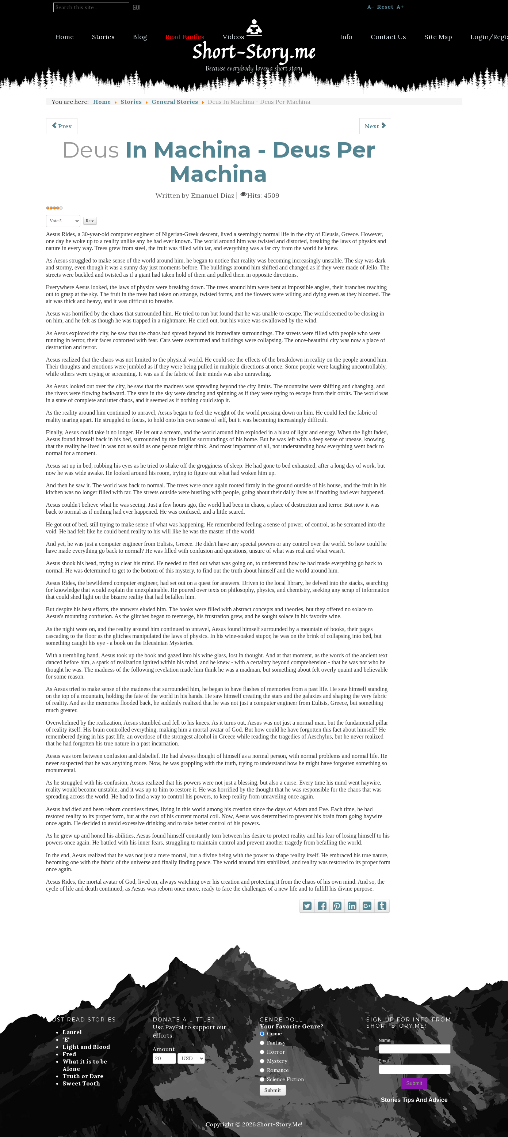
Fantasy (276, 1042)
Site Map (438, 37)
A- (370, 6)
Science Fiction (285, 1079)
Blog (140, 37)
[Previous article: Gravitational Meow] (61, 126)
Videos (233, 37)
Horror (276, 1052)
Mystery (277, 1061)
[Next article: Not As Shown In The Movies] (375, 126)
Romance (278, 1070)
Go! (137, 7)
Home (64, 37)
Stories (103, 37)
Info (346, 37)
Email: (385, 1061)
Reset (385, 6)
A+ (400, 6)
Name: (385, 1040)
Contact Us (388, 37)
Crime (274, 1033)
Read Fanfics (185, 37)
